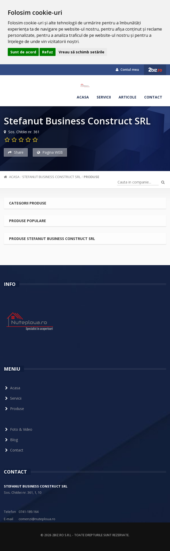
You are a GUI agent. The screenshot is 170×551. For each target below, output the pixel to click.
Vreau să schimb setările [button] (81, 52)
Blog (11, 439)
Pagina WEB (50, 152)
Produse (91, 176)
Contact (153, 97)
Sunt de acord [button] (23, 52)
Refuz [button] (47, 52)
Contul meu (127, 69)
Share (16, 152)
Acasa (83, 97)
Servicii (104, 97)
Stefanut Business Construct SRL (51, 176)
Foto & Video (18, 429)
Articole (127, 97)
